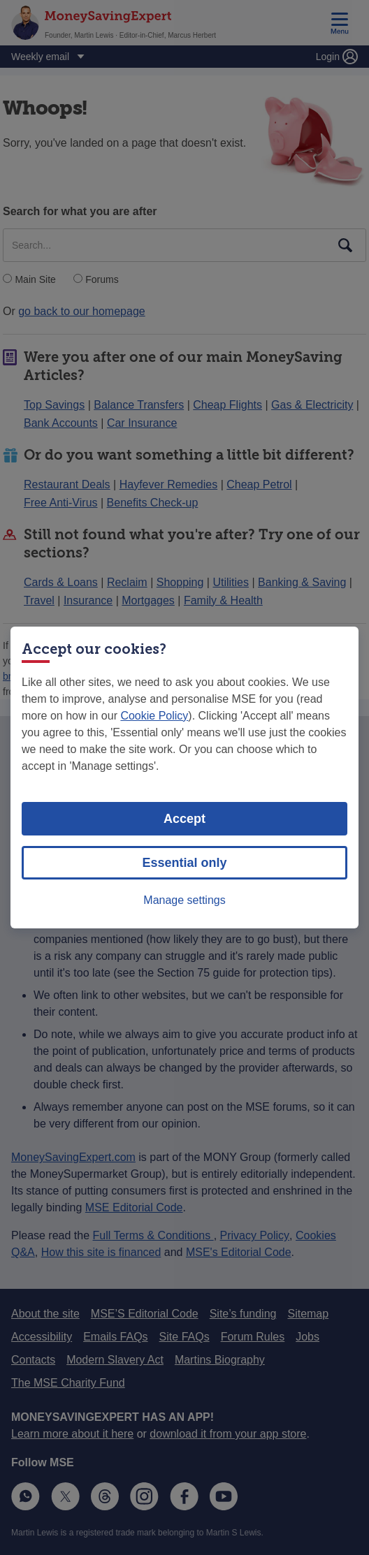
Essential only (184, 863)
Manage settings (184, 900)
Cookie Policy (154, 716)
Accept (184, 819)
